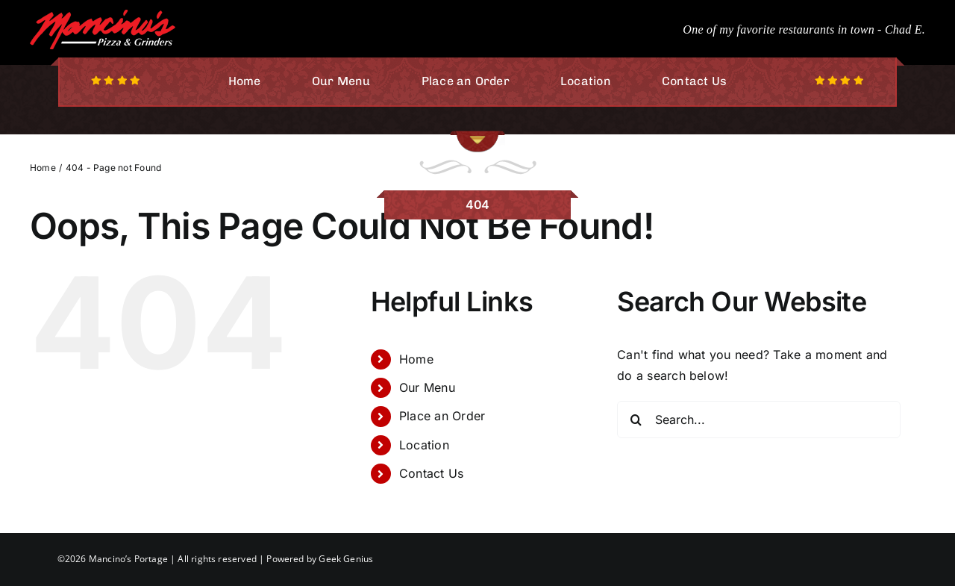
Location (424, 444)
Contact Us (431, 473)
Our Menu (427, 387)
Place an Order (442, 415)
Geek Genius (346, 558)
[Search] (635, 419)
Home (416, 359)
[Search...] (759, 419)
